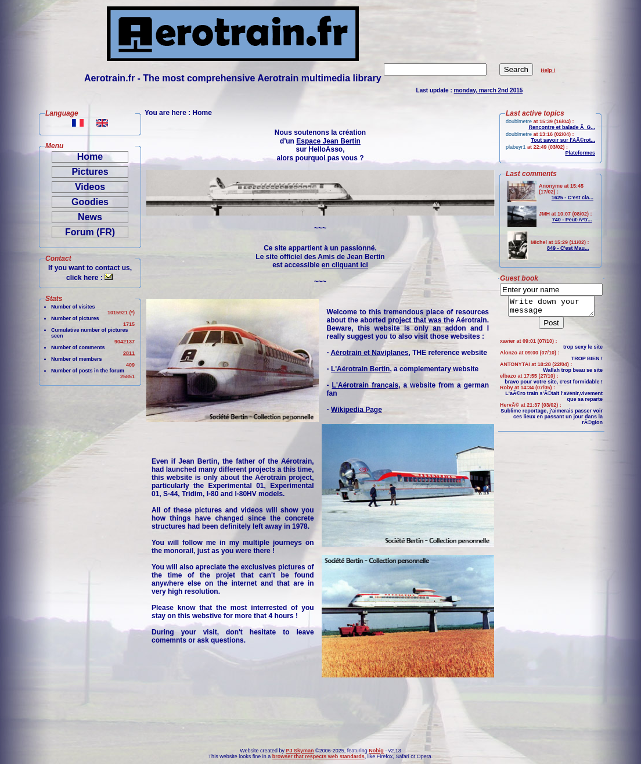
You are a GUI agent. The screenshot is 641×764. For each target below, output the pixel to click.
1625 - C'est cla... (572, 197)
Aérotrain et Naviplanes (369, 353)
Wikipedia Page (356, 410)
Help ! (548, 70)
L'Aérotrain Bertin (360, 369)
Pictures (89, 172)
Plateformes (580, 153)
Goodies (90, 202)
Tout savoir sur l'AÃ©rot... (563, 140)
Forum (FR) (90, 232)
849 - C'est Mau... (568, 248)
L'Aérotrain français (365, 385)
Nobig (376, 751)
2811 (129, 353)
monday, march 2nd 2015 (488, 90)
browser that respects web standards (318, 756)
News (90, 217)
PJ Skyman (300, 751)
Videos (90, 187)
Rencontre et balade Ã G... (561, 127)
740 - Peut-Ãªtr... (572, 220)
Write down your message (551, 308)
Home (90, 157)
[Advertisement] (84, 566)
